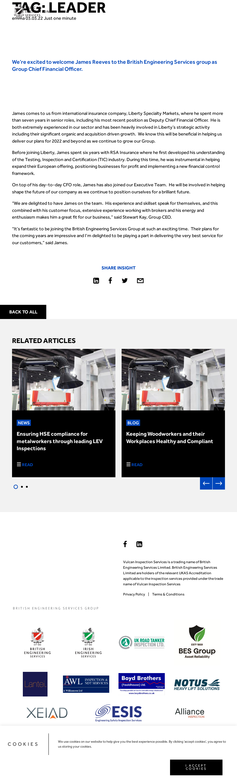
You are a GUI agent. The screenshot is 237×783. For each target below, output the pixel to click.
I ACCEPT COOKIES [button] (196, 767)
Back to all (23, 312)
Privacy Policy (134, 594)
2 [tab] (22, 487)
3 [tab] (27, 487)
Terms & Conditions (168, 594)
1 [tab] (16, 487)
